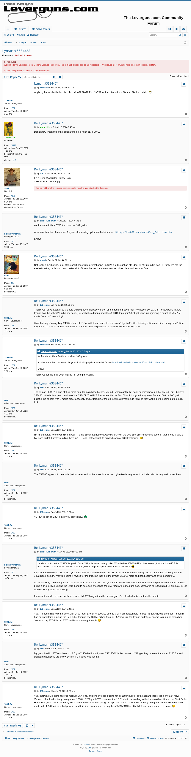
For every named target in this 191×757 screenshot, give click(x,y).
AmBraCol (20, 55)
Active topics (79, 29)
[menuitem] (170, 29)
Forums (58, 29)
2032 (13, 408)
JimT (6, 188)
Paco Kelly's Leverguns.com (29, 29)
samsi (7, 275)
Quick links (8, 29)
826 (12, 283)
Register (34, 35)
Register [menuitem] (184, 29)
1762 (13, 108)
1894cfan (8, 100)
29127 (13, 145)
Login (22, 35)
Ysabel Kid (9, 138)
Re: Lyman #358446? (48, 123)
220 (12, 241)
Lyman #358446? (16, 50)
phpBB (86, 744)
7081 (13, 196)
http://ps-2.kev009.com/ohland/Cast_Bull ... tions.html (143, 232)
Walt (6, 400)
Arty (89, 748)
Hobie (29, 55)
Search (10, 35)
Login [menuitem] (177, 29)
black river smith (12, 234)
